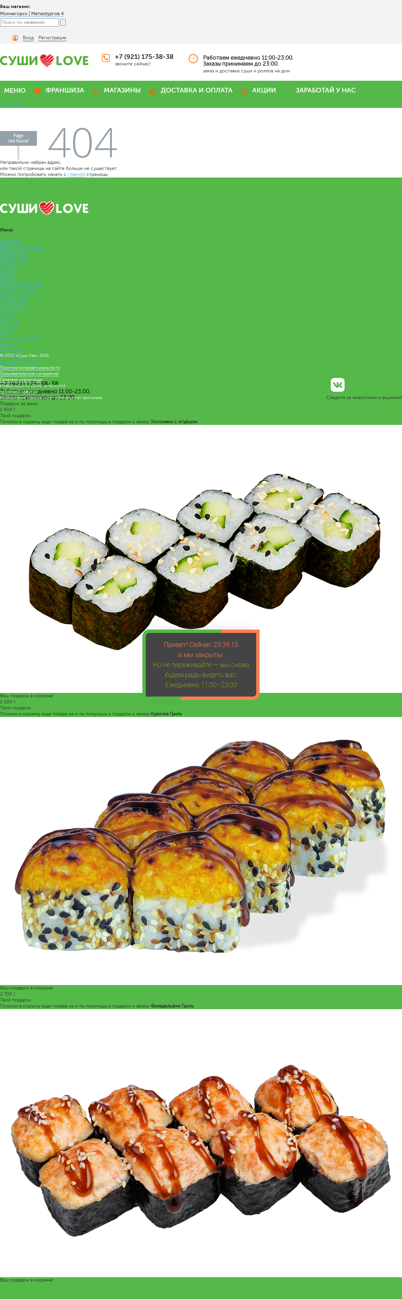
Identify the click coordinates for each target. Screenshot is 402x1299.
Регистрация (52, 37)
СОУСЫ (8, 326)
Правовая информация (21, 379)
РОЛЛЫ (8, 266)
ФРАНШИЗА (65, 90)
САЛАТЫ (9, 320)
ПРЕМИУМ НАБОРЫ (22, 248)
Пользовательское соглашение (29, 373)
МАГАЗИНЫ (122, 90)
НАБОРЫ (9, 242)
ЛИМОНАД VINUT (20, 338)
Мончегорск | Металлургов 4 (32, 13)
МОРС (7, 332)
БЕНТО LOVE (14, 260)
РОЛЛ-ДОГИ (14, 308)
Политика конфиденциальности (30, 367)
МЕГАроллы (12, 254)
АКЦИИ (264, 90)
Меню (6, 344)
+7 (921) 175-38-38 (144, 57)
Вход (28, 37)
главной (76, 174)
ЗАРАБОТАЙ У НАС (326, 90)
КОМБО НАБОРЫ (19, 290)
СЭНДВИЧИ (13, 302)
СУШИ (7, 272)
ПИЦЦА (8, 278)
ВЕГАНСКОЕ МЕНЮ (21, 284)
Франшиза (11, 350)
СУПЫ (6, 314)
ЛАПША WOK (14, 296)
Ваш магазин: (15, 6)
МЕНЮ (15, 90)
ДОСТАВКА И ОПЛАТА (196, 90)
